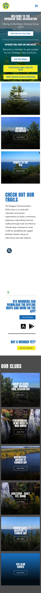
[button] (36, 5)
